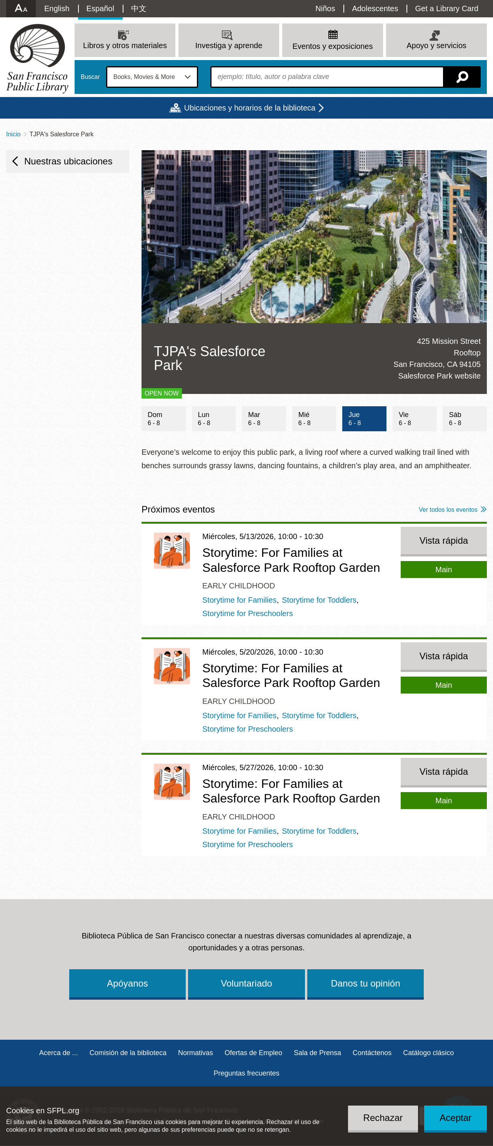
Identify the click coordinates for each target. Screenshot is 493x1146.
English (57, 8)
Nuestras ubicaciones (68, 161)
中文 (139, 8)
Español (100, 8)
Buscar (90, 77)
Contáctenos (372, 1053)
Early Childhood (238, 585)
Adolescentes (375, 8)
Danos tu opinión (365, 983)
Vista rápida (444, 540)
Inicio (13, 134)
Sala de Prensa (317, 1053)
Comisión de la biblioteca (128, 1053)
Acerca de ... (58, 1053)
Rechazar (383, 1117)
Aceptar (455, 1117)
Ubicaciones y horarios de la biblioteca (249, 108)
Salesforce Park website (439, 376)
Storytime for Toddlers (319, 600)
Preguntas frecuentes (246, 1073)
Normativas (195, 1053)
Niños (325, 8)
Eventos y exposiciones (332, 46)
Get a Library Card (446, 8)
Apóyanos (127, 983)
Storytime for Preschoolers (247, 613)
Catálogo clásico (428, 1053)
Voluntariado (246, 983)
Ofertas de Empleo (253, 1053)
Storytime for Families (239, 600)
